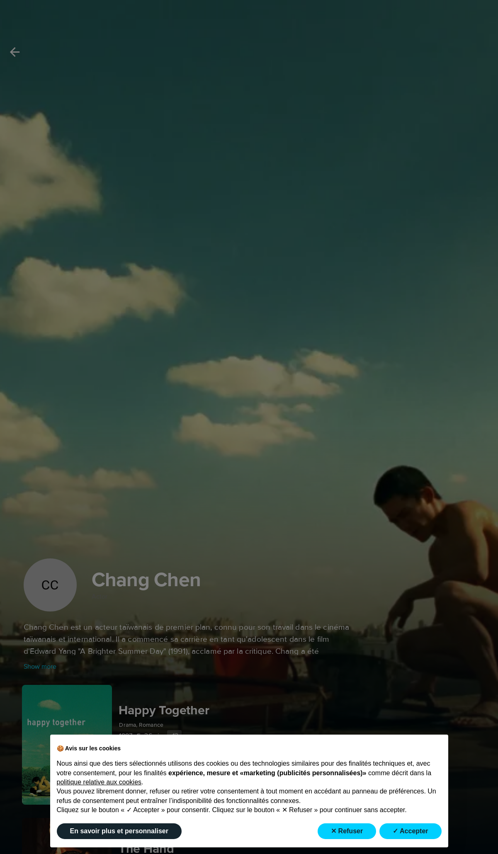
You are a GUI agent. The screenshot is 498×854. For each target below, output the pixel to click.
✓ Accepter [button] (410, 831)
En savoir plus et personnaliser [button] (119, 831)
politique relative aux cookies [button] (99, 782)
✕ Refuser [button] (347, 831)
